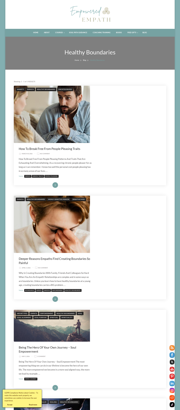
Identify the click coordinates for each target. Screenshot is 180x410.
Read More (124, 142)
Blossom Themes (43, 405)
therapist (124, 372)
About (47, 32)
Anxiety (20, 89)
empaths (123, 195)
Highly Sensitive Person (58, 157)
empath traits (114, 119)
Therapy (74, 343)
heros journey (107, 258)
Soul (80, 225)
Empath (30, 89)
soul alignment (24, 229)
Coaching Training (101, 32)
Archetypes (22, 225)
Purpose (20, 286)
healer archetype (108, 319)
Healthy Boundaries (46, 89)
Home (35, 32)
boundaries (106, 195)
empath (104, 119)
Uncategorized (65, 89)
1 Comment (118, 236)
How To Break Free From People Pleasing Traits (126, 91)
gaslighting (106, 372)
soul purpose (41, 229)
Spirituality (66, 229)
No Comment (121, 96)
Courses (59, 32)
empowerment (134, 195)
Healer (43, 282)
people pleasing (128, 119)
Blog (144, 32)
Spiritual (54, 229)
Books (119, 32)
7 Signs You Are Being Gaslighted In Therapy (124, 345)
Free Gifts (131, 32)
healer (116, 372)
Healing (53, 282)
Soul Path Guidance (78, 32)
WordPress (66, 405)
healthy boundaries (149, 195)
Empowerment (46, 225)
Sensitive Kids (79, 157)
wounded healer (123, 319)
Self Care (63, 343)
